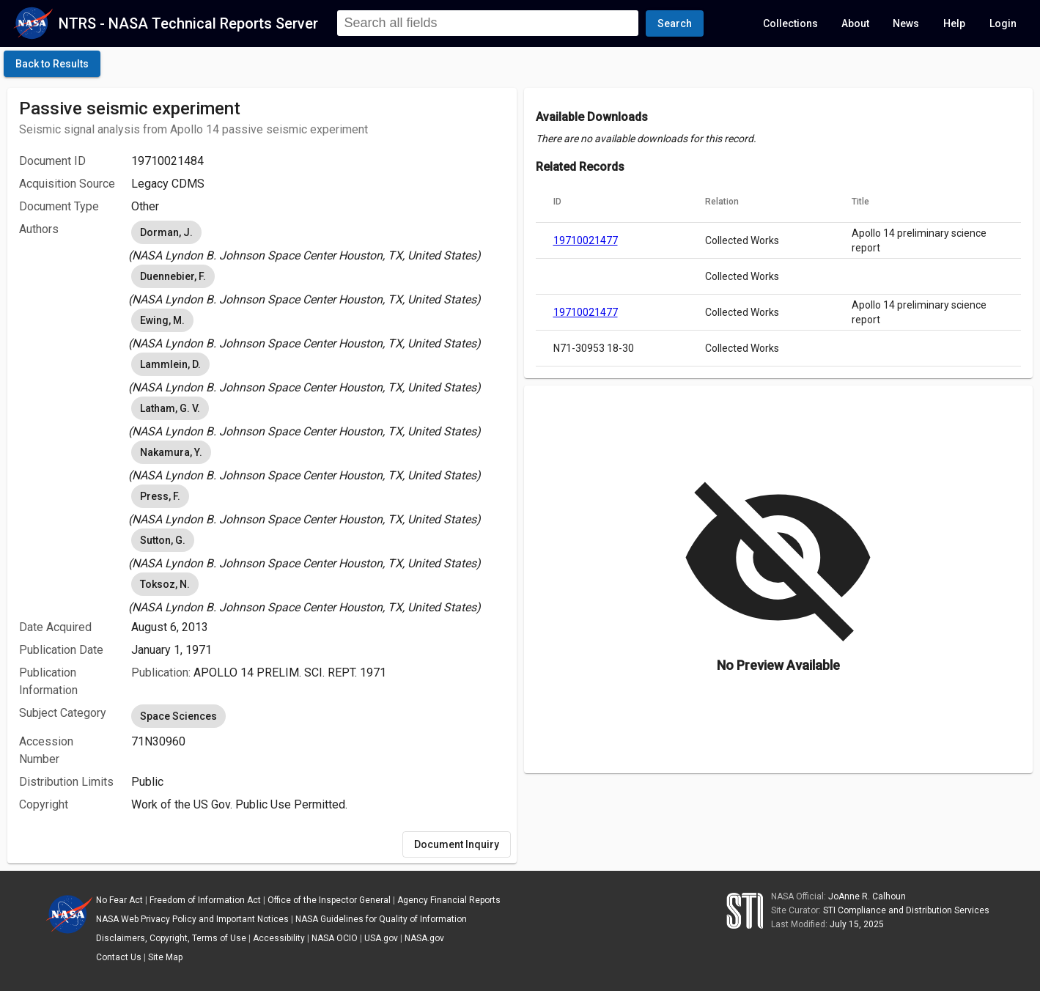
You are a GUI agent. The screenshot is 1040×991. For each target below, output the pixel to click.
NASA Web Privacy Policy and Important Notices (192, 919)
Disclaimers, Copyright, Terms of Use (171, 938)
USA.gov (381, 938)
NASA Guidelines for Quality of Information (381, 919)
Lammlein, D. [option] (170, 364)
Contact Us (118, 957)
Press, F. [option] (160, 496)
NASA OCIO (334, 938)
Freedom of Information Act (205, 900)
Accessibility (279, 938)
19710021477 (585, 240)
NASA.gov (424, 938)
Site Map (165, 957)
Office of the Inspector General (329, 900)
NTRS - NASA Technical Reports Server (188, 23)
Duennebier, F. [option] (173, 276)
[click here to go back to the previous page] (52, 64)
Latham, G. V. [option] (170, 408)
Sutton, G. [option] (162, 540)
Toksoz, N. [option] (165, 584)
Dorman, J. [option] (166, 232)
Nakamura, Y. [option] (171, 452)
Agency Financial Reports (449, 900)
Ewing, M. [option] (162, 320)
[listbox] (318, 241)
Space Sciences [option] (178, 716)
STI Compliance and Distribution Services (906, 910)
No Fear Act (119, 900)
